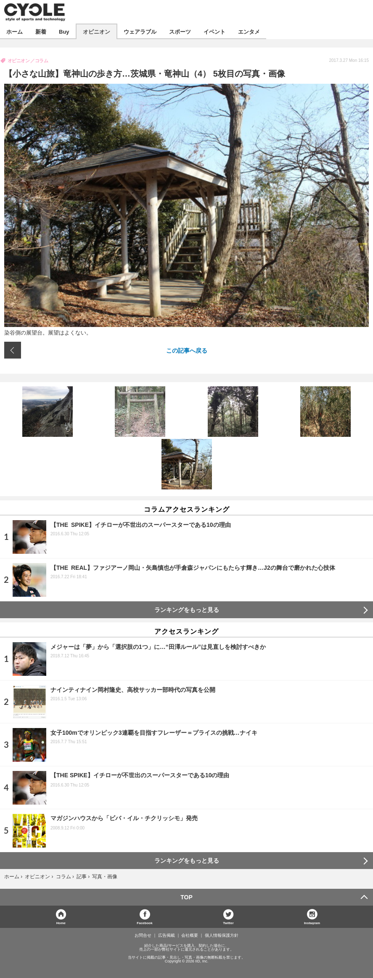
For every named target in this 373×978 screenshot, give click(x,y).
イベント (214, 31)
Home (61, 923)
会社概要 (189, 935)
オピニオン (96, 31)
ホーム (14, 31)
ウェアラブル (140, 31)
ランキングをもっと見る (186, 609)
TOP (186, 897)
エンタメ (249, 31)
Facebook (144, 923)
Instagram (312, 923)
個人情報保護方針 (221, 935)
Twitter (228, 923)
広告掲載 (166, 935)
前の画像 (12, 350)
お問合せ (143, 935)
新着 (40, 31)
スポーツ (180, 31)
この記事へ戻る (186, 350)
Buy (64, 31)
